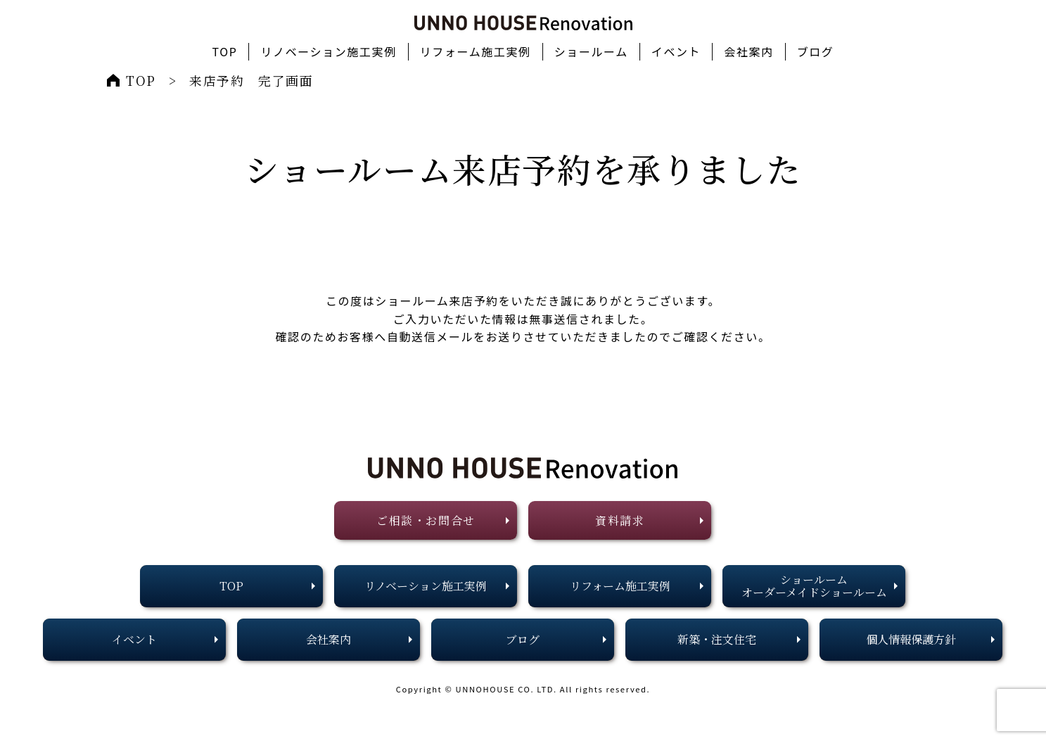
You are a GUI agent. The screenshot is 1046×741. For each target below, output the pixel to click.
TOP (141, 80)
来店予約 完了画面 (251, 80)
